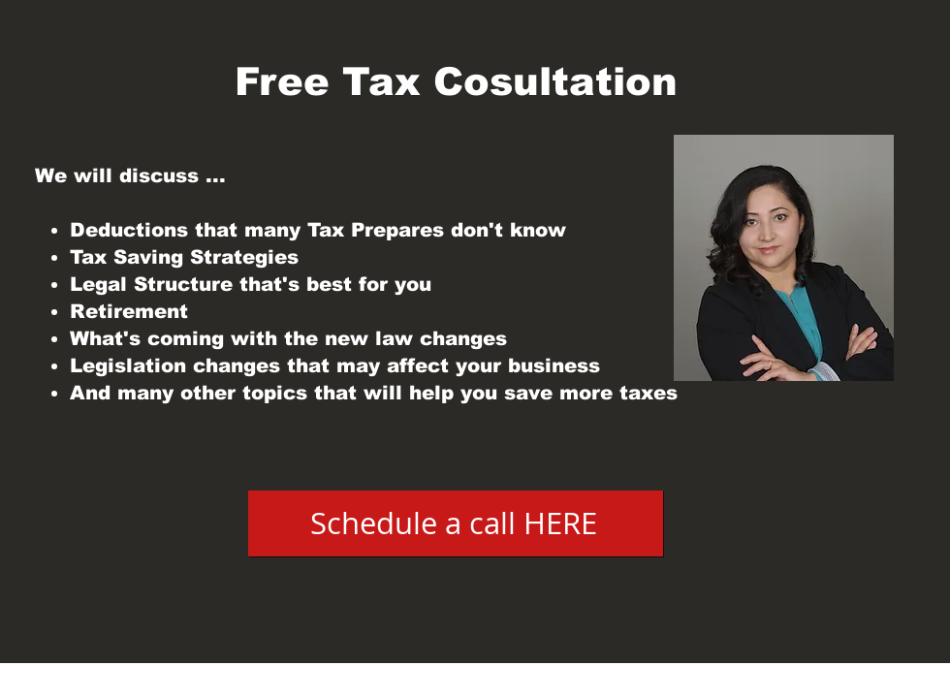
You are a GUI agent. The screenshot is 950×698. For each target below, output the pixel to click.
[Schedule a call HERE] (455, 523)
